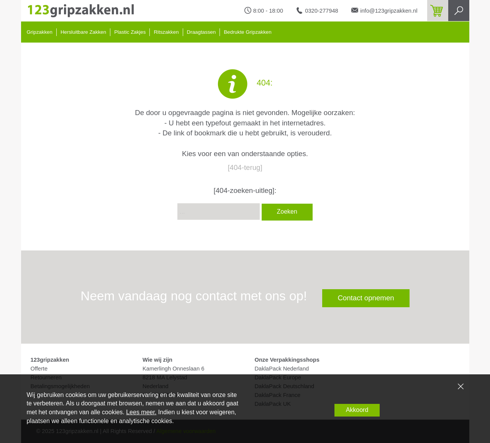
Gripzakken (39, 32)
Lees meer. (141, 412)
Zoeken (287, 211)
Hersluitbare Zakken (83, 32)
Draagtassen (201, 32)
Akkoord (357, 410)
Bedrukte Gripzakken (247, 32)
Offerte (39, 369)
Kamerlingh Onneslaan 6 (173, 369)
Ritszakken (166, 32)
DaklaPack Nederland (282, 369)
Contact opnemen (366, 298)
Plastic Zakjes (130, 32)
